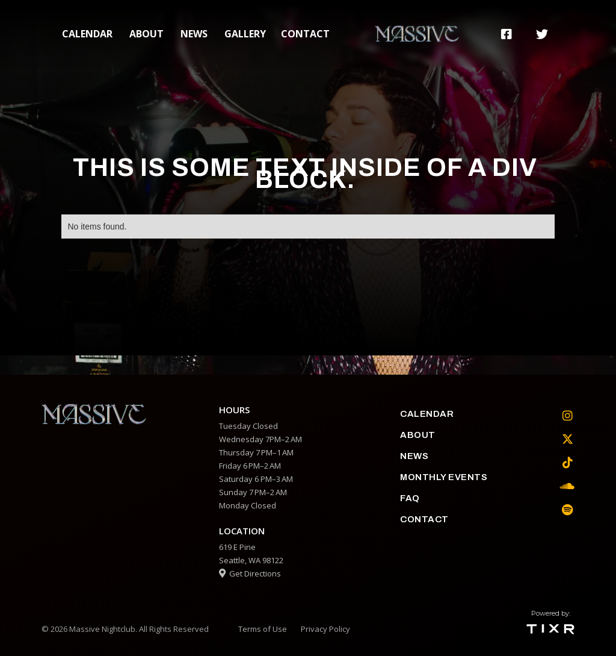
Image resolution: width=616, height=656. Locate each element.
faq (410, 498)
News (194, 33)
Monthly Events (443, 477)
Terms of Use (262, 628)
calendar (87, 33)
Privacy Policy (325, 628)
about (146, 33)
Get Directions (250, 573)
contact (305, 33)
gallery (245, 33)
